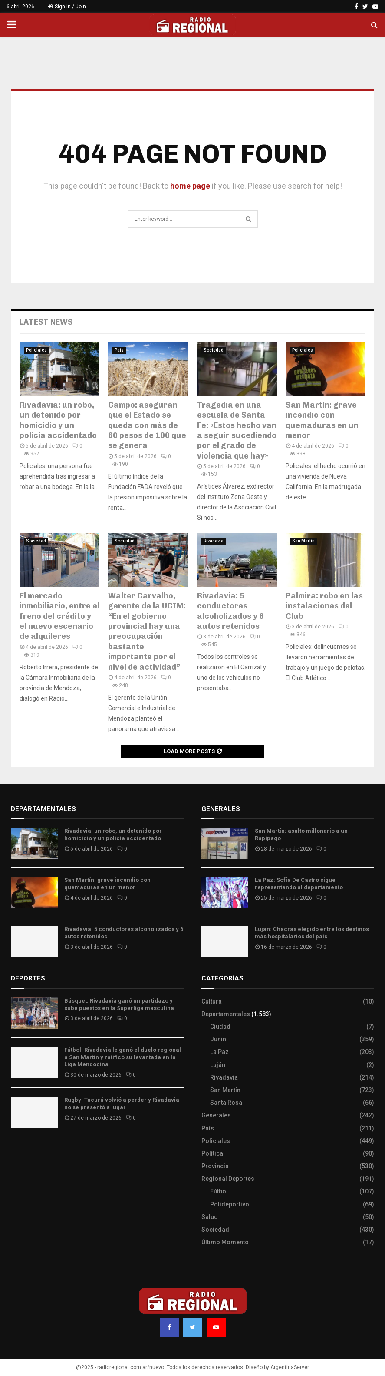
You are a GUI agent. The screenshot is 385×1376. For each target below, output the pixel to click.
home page (190, 185)
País (119, 350)
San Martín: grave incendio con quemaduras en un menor (322, 420)
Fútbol (219, 1191)
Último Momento (225, 1242)
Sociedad (214, 350)
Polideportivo (229, 1204)
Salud (209, 1216)
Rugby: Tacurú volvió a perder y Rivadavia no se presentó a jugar (121, 1103)
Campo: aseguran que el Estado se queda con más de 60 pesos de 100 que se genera (147, 425)
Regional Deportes (227, 1178)
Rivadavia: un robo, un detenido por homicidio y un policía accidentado (58, 420)
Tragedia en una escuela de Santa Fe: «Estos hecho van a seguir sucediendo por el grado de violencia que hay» (236, 430)
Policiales (36, 350)
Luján (217, 1064)
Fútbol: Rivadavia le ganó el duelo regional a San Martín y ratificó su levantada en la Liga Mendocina (122, 1057)
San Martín (303, 540)
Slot (17, 1149)
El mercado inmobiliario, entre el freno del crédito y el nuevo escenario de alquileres (59, 616)
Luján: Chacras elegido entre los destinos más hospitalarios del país (312, 933)
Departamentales (225, 1013)
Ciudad (220, 1026)
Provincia (215, 1166)
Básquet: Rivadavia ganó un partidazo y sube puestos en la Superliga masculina (119, 1004)
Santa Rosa (226, 1102)
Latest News (46, 322)
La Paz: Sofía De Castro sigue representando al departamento (299, 884)
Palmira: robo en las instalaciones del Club (324, 606)
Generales (216, 1115)
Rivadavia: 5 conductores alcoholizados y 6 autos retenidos (230, 611)
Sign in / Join (67, 6)
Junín (218, 1039)
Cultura (211, 1001)
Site (28, 1149)
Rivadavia (214, 540)
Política (212, 1153)
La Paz (219, 1051)
